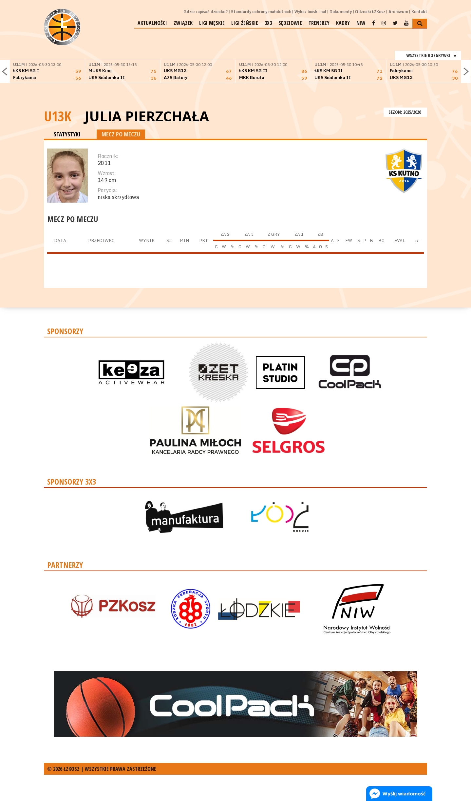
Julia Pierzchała (147, 116)
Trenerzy (319, 23)
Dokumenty (341, 12)
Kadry (343, 23)
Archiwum (398, 12)
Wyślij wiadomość (404, 793)
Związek (183, 23)
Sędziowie (290, 23)
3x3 (268, 23)
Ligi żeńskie (244, 23)
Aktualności (152, 23)
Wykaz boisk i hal (310, 12)
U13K (57, 116)
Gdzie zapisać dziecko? (205, 12)
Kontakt (419, 12)
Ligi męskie (212, 23)
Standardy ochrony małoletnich (261, 12)
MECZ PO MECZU (121, 134)
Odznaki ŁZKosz (370, 12)
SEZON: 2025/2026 (405, 112)
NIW (361, 23)
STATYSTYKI (67, 134)
